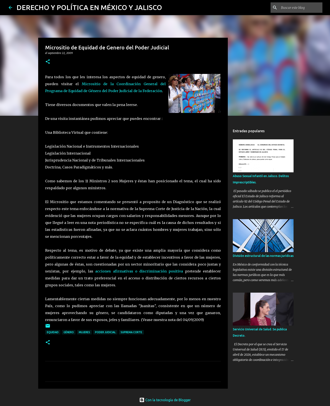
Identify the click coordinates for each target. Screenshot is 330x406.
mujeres (84, 332)
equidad (53, 332)
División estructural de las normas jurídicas (263, 256)
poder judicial (105, 332)
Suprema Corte (131, 332)
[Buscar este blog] (299, 7)
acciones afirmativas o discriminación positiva (140, 271)
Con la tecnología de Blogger (165, 400)
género (69, 332)
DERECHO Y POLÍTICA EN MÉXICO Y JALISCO (89, 7)
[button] (47, 62)
